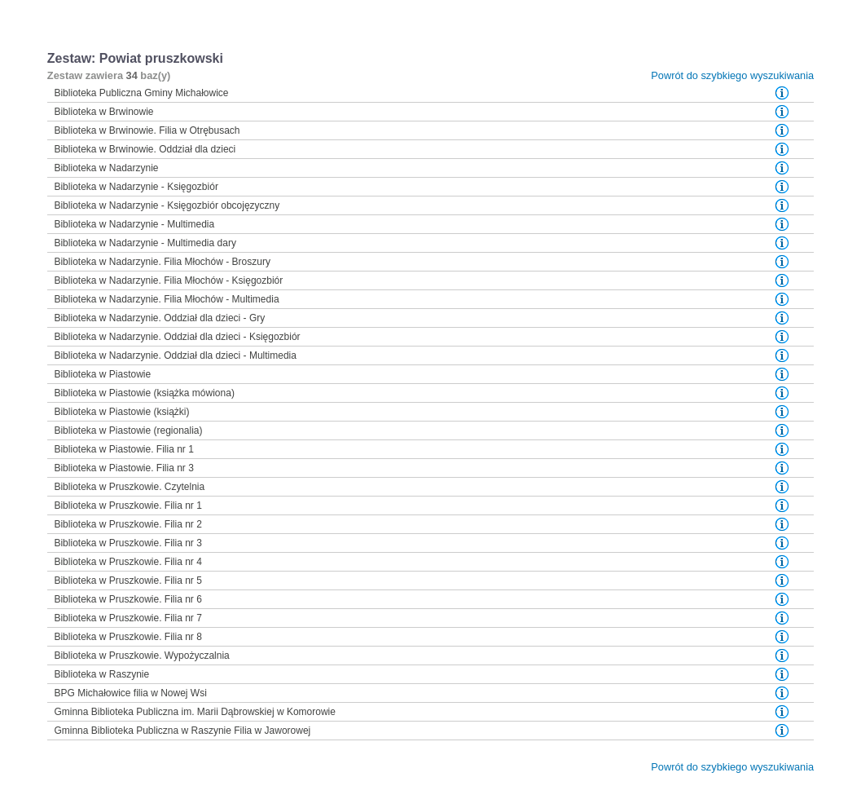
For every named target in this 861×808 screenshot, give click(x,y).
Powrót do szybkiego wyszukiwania (732, 75)
